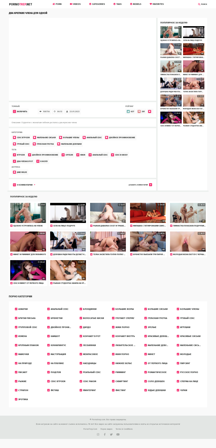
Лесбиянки (88, 348)
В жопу (42, 161)
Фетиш (53, 396)
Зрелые (150, 328)
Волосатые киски (92, 319)
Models (135, 4)
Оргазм (67, 154)
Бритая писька (25, 319)
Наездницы (88, 367)
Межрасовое (89, 357)
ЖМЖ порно (120, 328)
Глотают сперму (123, 319)
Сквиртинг (120, 386)
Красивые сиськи (189, 338)
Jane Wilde (20, 172)
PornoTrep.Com (90, 436)
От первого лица (155, 367)
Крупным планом (27, 348)
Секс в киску (119, 154)
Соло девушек (154, 386)
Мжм (80, 154)
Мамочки (22, 357)
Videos (75, 4)
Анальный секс (92, 137)
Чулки (182, 396)
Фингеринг (88, 396)
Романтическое (155, 377)
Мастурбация (56, 357)
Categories (97, 4)
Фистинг (119, 396)
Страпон (21, 396)
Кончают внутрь (123, 338)
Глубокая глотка (43, 143)
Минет (149, 357)
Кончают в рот (90, 338)
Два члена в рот (23, 161)
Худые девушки (155, 396)
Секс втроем (21, 137)
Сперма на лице (187, 386)
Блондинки (88, 309)
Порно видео (106, 436)
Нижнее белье (122, 367)
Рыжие (20, 386)
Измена (21, 338)
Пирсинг (183, 367)
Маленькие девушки (69, 143)
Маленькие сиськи (44, 137)
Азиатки (21, 309)
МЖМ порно (120, 357)
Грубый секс (21, 143)
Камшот (53, 338)
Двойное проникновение (120, 137)
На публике (55, 367)
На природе (23, 367)
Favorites (157, 4)
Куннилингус (56, 348)
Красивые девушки (157, 338)
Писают (21, 377)
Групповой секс (26, 328)
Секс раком (88, 386)
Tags (117, 4)
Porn (57, 4)
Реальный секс (90, 377)
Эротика (21, 406)
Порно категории (20, 296)
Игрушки (183, 328)
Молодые (184, 357)
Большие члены (69, 137)
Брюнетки (55, 319)
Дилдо (85, 328)
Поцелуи (54, 377)
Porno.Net (21, 4)
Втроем (19, 154)
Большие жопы (123, 309)
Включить (20, 111)
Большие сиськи (156, 309)
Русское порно (187, 377)
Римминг (119, 377)
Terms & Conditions (124, 436)
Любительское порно (126, 348)
